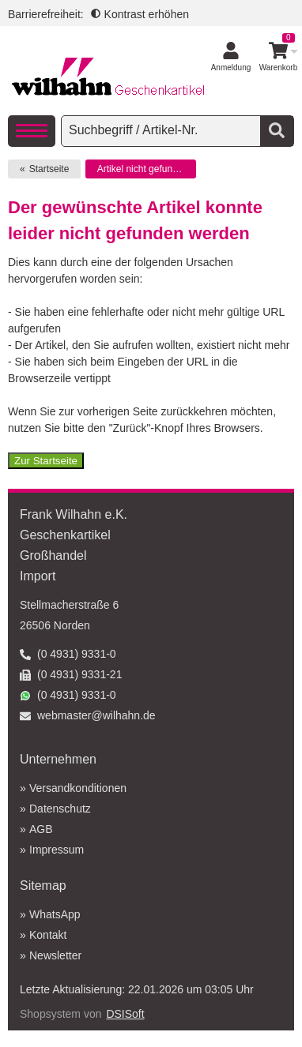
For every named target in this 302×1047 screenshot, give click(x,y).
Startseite (49, 168)
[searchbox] (162, 130)
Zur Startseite (45, 461)
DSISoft (125, 1014)
